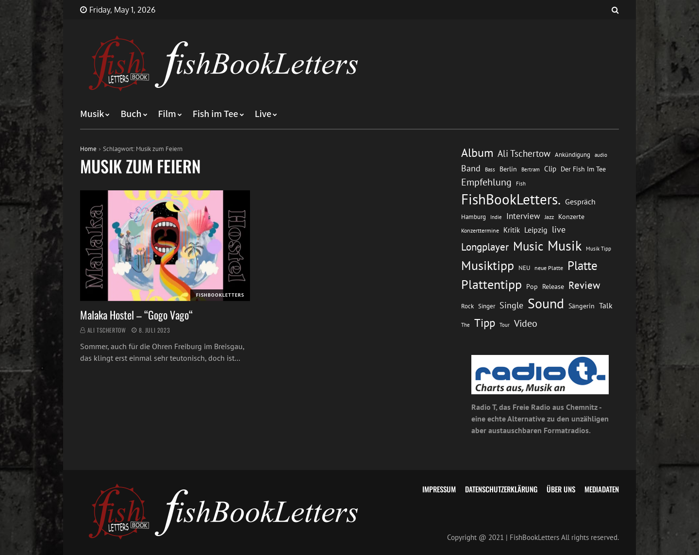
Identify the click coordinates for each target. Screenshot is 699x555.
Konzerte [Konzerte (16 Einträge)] (571, 216)
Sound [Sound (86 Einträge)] (546, 303)
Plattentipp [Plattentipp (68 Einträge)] (491, 284)
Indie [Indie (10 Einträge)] (496, 217)
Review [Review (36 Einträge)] (584, 285)
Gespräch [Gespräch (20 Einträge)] (580, 201)
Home (88, 149)
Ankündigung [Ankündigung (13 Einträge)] (572, 155)
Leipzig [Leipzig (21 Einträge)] (536, 229)
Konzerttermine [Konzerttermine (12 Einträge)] (480, 230)
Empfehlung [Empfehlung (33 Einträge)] (486, 182)
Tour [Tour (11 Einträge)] (504, 324)
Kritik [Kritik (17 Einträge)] (511, 230)
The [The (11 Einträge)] (465, 324)
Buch (130, 114)
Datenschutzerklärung (501, 489)
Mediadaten (601, 489)
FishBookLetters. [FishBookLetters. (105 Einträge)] (511, 199)
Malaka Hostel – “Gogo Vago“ (136, 314)
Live (263, 114)
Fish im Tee (215, 114)
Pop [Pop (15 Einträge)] (532, 286)
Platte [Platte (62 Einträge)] (582, 265)
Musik (92, 114)
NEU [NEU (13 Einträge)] (524, 268)
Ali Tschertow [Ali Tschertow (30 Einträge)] (524, 153)
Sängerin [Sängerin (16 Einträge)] (581, 306)
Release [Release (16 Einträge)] (553, 286)
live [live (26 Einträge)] (559, 229)
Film (167, 114)
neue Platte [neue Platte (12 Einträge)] (548, 267)
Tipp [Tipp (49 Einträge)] (484, 322)
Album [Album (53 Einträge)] (477, 152)
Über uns (561, 489)
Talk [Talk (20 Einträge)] (606, 305)
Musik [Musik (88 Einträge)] (565, 245)
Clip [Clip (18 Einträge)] (550, 168)
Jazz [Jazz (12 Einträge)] (549, 216)
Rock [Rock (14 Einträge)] (467, 306)
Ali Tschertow (106, 330)
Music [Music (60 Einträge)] (528, 246)
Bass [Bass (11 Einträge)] (490, 169)
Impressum (439, 489)
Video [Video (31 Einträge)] (525, 323)
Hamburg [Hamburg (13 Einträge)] (473, 217)
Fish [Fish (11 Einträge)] (521, 183)
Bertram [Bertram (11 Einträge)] (530, 169)
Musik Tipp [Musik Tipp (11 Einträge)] (598, 248)
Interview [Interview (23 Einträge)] (523, 216)
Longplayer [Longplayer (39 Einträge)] (485, 246)
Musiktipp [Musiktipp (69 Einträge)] (487, 265)
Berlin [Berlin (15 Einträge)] (508, 169)
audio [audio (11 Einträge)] (601, 154)
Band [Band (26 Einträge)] (471, 168)
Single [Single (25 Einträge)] (511, 305)
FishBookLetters (220, 295)
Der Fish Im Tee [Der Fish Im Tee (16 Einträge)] (583, 169)
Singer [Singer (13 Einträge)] (486, 306)
